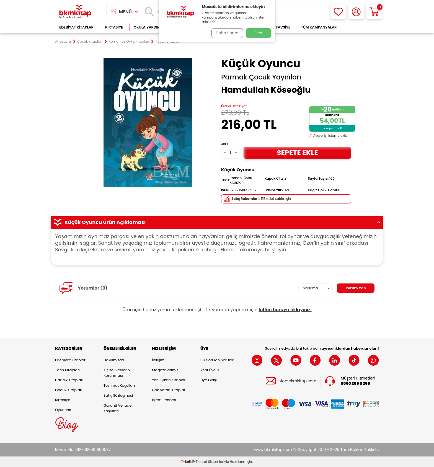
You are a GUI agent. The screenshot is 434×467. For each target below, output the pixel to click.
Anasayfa (63, 41)
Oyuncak (63, 409)
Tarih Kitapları (67, 370)
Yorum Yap (355, 288)
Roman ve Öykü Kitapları (129, 41)
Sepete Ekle (297, 153)
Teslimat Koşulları (119, 385)
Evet (259, 33)
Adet (224, 144)
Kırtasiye (114, 27)
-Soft (186, 461)
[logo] (75, 11)
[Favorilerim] (338, 11)
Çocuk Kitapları (89, 41)
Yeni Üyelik (209, 370)
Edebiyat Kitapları (76, 27)
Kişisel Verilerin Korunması (117, 372)
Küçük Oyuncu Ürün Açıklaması (217, 222)
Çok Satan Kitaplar (168, 390)
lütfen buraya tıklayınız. (285, 309)
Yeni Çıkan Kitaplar (168, 380)
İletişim (158, 360)
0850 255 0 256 (355, 383)
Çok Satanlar (361, 27)
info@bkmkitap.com (296, 381)
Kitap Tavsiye (277, 27)
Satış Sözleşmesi (118, 395)
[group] (148, 122)
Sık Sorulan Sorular (217, 360)
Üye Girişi (208, 380)
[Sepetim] (374, 11)
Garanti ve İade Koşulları (117, 408)
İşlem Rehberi (164, 400)
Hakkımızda (114, 360)
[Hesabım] (356, 11)
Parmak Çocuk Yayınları (261, 77)
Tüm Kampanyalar (319, 27)
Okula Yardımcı (149, 27)
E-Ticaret (199, 461)
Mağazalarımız (165, 370)
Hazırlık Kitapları (69, 380)
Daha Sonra (226, 33)
